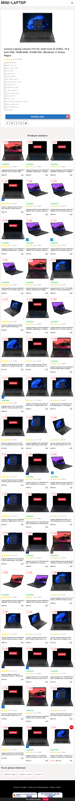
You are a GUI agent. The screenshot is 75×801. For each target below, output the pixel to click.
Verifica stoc (50, 116)
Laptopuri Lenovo (25, 774)
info (22, 175)
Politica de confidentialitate (38, 787)
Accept (45, 799)
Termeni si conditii (20, 787)
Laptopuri (38, 774)
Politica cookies (55, 787)
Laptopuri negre (10, 774)
